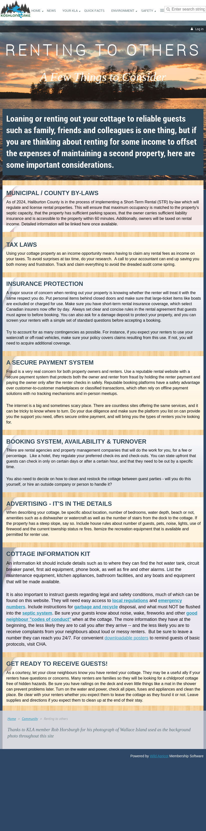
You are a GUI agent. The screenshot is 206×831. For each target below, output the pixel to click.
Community (30, 718)
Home (12, 718)
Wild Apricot (159, 756)
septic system (37, 613)
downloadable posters (126, 637)
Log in (199, 29)
